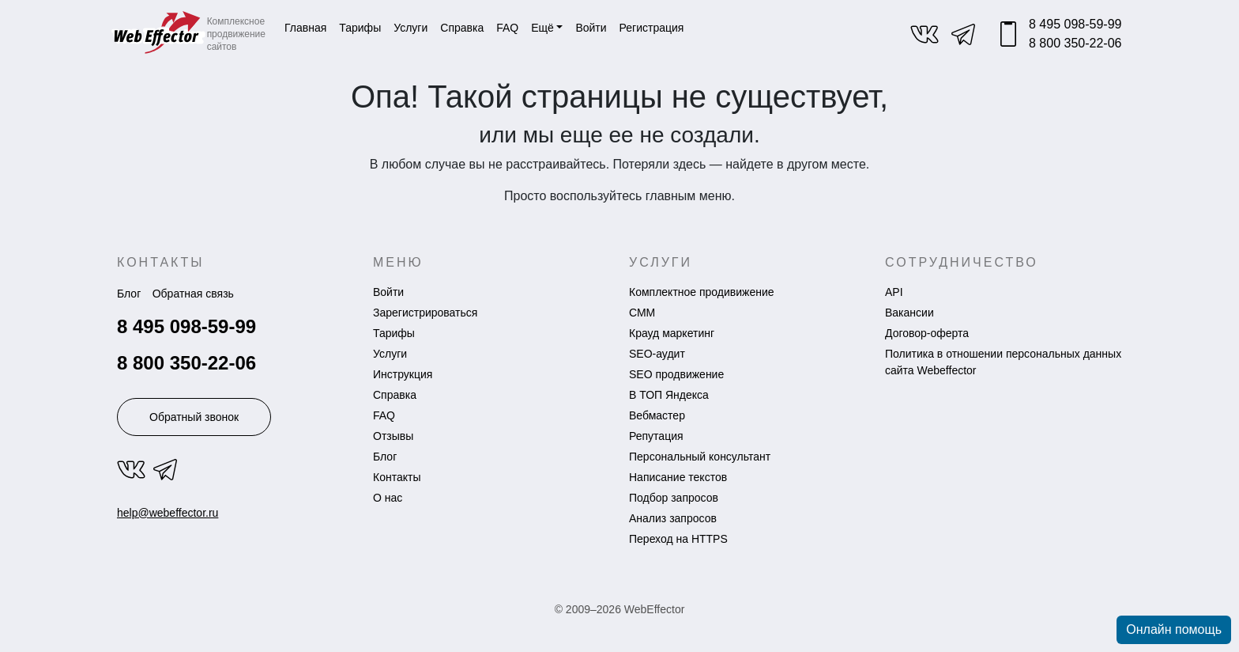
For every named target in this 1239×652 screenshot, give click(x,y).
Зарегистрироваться (425, 312)
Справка (462, 27)
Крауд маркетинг (671, 333)
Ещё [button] (542, 27)
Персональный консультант (699, 456)
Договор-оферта (927, 333)
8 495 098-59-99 (1075, 24)
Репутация (656, 436)
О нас (387, 497)
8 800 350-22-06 (1075, 43)
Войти (388, 292)
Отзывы (393, 436)
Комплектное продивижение (701, 292)
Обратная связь (193, 293)
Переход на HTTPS (678, 539)
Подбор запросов (673, 497)
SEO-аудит (657, 353)
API (894, 292)
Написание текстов (678, 477)
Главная (305, 27)
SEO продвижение (676, 374)
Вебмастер (657, 415)
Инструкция (402, 374)
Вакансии (909, 312)
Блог (129, 293)
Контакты (396, 477)
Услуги (410, 27)
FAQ (507, 27)
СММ (642, 312)
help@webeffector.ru (167, 512)
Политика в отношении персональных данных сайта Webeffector (1003, 362)
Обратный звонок (194, 417)
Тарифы (360, 27)
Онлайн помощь (1174, 629)
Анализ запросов (673, 518)
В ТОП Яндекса (669, 395)
